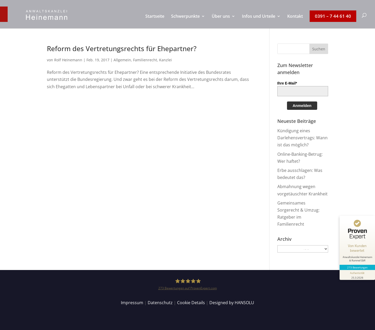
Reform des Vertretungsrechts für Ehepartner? (122, 48)
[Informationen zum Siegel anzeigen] (357, 275)
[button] (318, 49)
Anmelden (302, 105)
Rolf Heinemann (68, 59)
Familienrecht (145, 59)
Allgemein (122, 59)
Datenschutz (160, 302)
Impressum (132, 302)
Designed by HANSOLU (231, 302)
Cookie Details (191, 302)
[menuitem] (154, 21)
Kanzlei (165, 59)
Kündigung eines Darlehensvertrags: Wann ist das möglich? (302, 138)
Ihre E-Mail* (287, 83)
